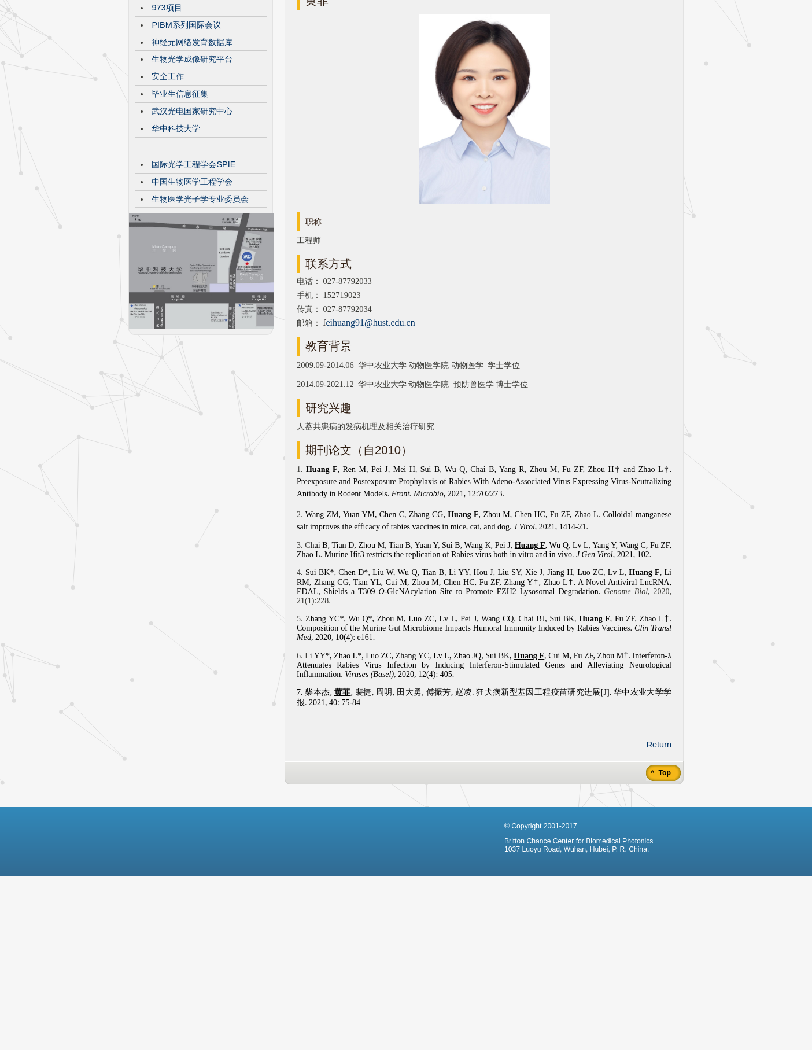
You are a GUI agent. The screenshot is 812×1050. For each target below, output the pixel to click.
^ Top (659, 860)
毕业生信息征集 (180, 180)
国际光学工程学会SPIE (193, 251)
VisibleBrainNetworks (191, 77)
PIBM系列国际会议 (186, 111)
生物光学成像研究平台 (192, 145)
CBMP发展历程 (180, 59)
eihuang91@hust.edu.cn (370, 409)
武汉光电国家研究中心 (192, 197)
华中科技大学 (176, 215)
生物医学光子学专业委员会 (200, 285)
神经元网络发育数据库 (192, 129)
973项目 (167, 94)
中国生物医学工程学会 (192, 268)
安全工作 (168, 163)
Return (659, 831)
